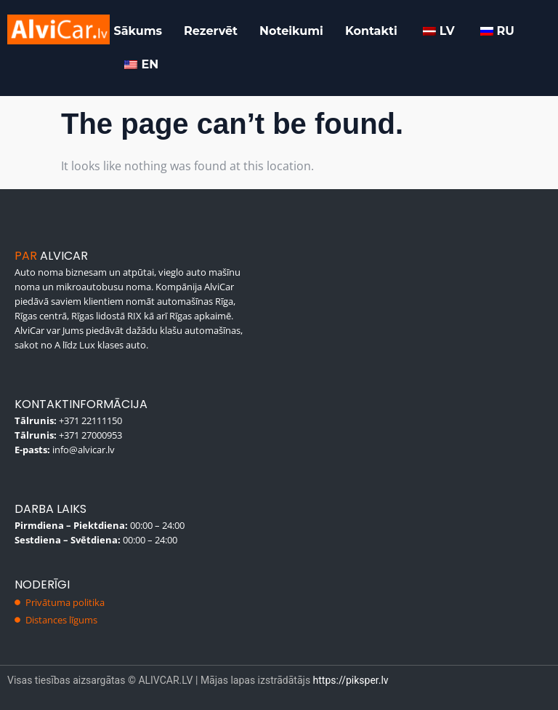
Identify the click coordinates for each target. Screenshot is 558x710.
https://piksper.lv (351, 680)
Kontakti (371, 31)
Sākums (137, 31)
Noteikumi (291, 31)
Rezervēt (211, 31)
